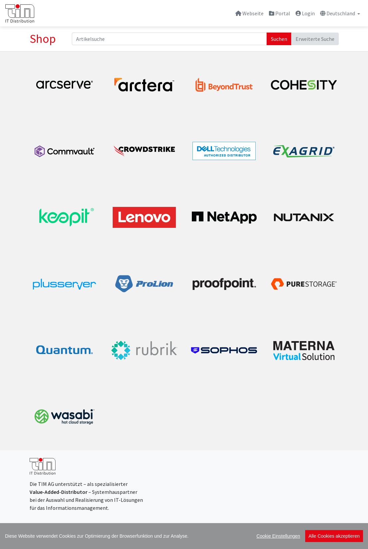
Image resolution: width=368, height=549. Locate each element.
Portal (279, 13)
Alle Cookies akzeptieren (334, 536)
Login (305, 13)
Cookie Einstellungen (278, 536)
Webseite (249, 13)
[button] (340, 13)
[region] (184, 536)
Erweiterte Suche (315, 39)
